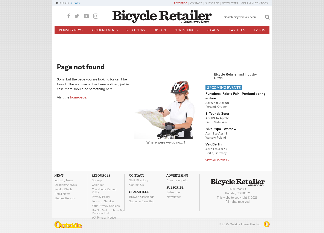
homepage (78, 97)
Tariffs (76, 3)
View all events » (217, 160)
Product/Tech (63, 189)
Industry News (70, 30)
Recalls (213, 30)
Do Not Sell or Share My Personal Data (108, 212)
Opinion (160, 30)
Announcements (104, 30)
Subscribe (212, 3)
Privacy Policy (101, 196)
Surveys (97, 180)
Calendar (98, 185)
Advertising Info (177, 180)
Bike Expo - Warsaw (220, 129)
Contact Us (136, 185)
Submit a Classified (141, 201)
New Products (186, 30)
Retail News (135, 30)
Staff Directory (138, 180)
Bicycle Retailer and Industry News (235, 76)
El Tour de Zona (217, 114)
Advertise (180, 3)
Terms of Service (103, 201)
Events (259, 30)
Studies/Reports (65, 198)
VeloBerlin (213, 144)
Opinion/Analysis (66, 185)
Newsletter (230, 3)
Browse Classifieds (141, 196)
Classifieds (236, 30)
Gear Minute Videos (254, 3)
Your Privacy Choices (106, 205)
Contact (196, 3)
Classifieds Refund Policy (104, 191)
